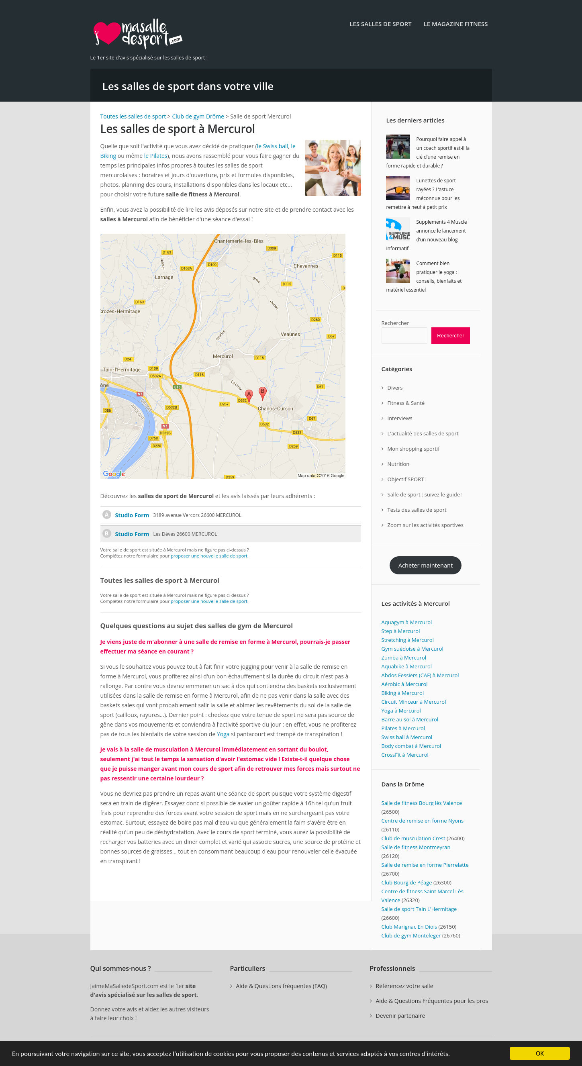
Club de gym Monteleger (411, 935)
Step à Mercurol (401, 631)
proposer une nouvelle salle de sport (209, 556)
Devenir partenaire (400, 1015)
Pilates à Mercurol (403, 728)
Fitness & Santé (406, 402)
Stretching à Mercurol (408, 639)
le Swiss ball (272, 146)
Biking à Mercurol (403, 692)
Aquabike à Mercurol (407, 666)
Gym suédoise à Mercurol (412, 648)
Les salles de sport (380, 23)
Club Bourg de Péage (407, 882)
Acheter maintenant (425, 565)
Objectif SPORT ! (407, 479)
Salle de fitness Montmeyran (416, 847)
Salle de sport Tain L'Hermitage (419, 909)
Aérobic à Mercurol (405, 684)
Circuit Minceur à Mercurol (414, 701)
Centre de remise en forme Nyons (423, 820)
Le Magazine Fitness (456, 23)
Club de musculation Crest (413, 838)
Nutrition (399, 464)
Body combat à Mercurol (411, 745)
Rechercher (395, 323)
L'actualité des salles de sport (423, 433)
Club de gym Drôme (198, 116)
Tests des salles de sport (417, 509)
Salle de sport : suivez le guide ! (425, 494)
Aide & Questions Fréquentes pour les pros (432, 1001)
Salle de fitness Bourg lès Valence (422, 803)
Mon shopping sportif (414, 448)
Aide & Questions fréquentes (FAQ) (281, 986)
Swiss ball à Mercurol (407, 737)
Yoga (223, 734)
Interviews (400, 418)
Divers (395, 387)
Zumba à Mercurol (404, 657)
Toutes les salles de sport (133, 116)
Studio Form (132, 515)
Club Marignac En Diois (409, 926)
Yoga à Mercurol (401, 710)
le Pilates (155, 155)
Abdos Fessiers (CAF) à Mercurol (420, 675)
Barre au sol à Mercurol (410, 719)
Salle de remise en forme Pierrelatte (425, 864)
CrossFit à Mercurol (405, 754)
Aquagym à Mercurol (407, 622)
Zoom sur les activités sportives (426, 525)
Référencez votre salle (404, 986)
